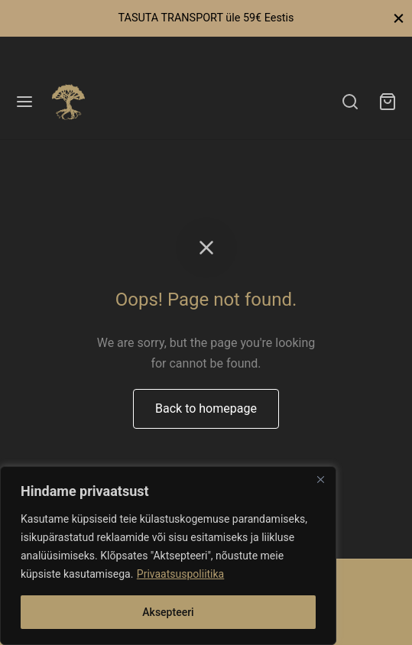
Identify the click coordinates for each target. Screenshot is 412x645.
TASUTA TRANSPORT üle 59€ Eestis (206, 17)
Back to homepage (206, 408)
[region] (168, 555)
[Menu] (24, 101)
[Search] (350, 101)
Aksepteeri (167, 612)
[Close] (320, 479)
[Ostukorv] (387, 101)
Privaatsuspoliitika (180, 574)
